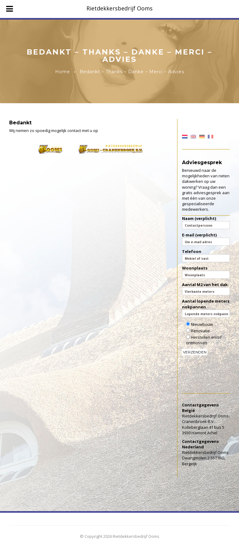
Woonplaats (206, 272)
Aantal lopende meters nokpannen (206, 307)
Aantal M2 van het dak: (206, 288)
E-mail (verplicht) (206, 239)
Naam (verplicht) (206, 222)
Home (62, 71)
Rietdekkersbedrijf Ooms (119, 8)
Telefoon (206, 255)
